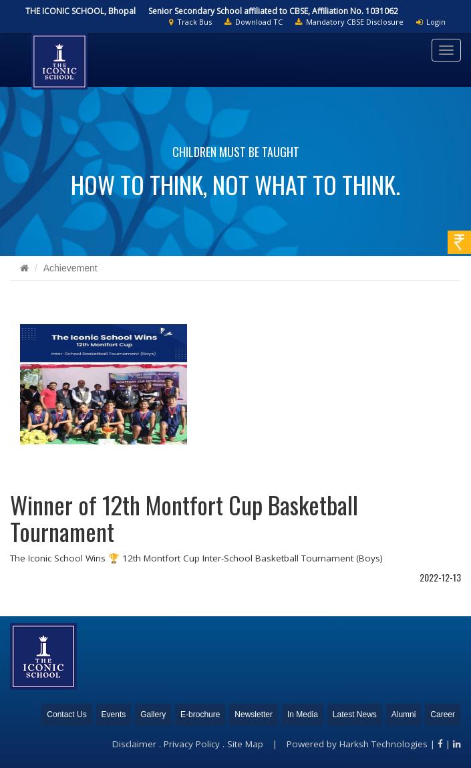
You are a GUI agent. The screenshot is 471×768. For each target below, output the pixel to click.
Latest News (355, 714)
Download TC (253, 22)
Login (431, 22)
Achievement (70, 268)
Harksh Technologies (383, 744)
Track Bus (190, 22)
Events (114, 714)
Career (442, 714)
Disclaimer (134, 744)
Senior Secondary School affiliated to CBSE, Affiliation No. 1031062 (273, 11)
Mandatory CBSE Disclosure (349, 22)
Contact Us (66, 714)
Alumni (403, 714)
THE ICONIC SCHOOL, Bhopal (80, 11)
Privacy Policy (192, 744)
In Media (302, 714)
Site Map (245, 744)
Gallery (153, 714)
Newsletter (253, 714)
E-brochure (200, 714)
